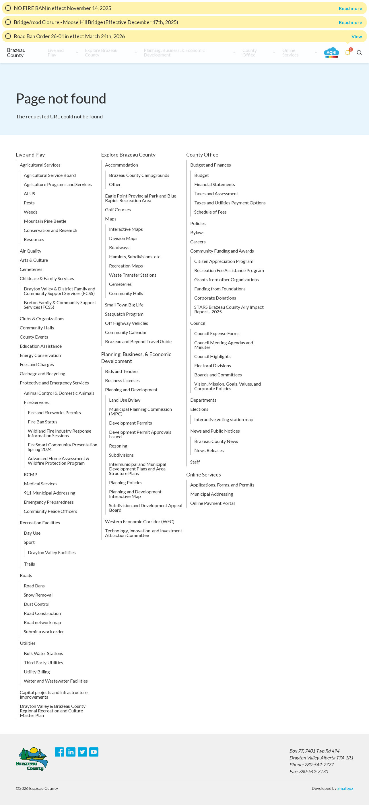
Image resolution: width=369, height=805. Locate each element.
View (356, 36)
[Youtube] (93, 752)
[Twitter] (82, 752)
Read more (350, 8)
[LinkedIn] (70, 752)
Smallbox (345, 788)
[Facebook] (59, 752)
